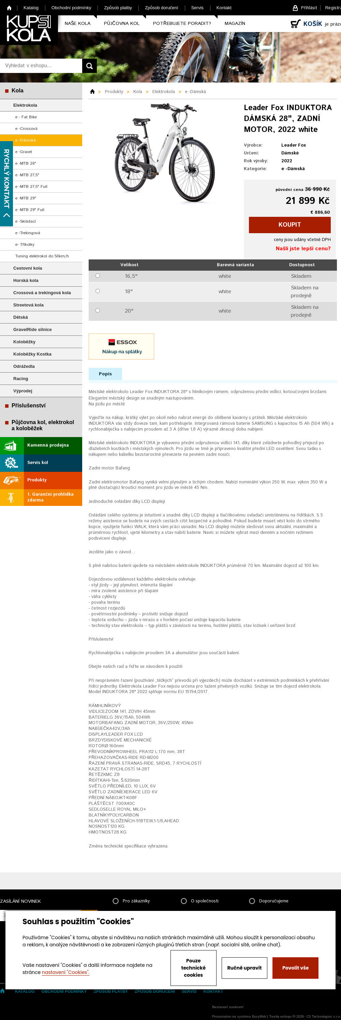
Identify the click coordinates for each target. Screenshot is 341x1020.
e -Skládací (25, 221)
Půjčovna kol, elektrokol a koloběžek (43, 425)
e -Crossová (26, 129)
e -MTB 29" (25, 198)
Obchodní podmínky (71, 7)
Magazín (235, 23)
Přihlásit (309, 8)
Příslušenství (29, 405)
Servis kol (37, 463)
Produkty (36, 480)
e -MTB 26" (25, 163)
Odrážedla (24, 366)
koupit (290, 225)
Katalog (31, 7)
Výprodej (22, 390)
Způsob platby (118, 7)
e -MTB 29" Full (29, 210)
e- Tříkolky (24, 244)
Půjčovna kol (121, 23)
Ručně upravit (244, 967)
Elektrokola (25, 105)
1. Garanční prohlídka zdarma (50, 497)
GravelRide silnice (32, 329)
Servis (197, 7)
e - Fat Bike (26, 117)
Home (9, 7)
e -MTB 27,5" (27, 175)
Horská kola (26, 280)
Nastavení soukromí (227, 1007)
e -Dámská (25, 140)
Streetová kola (28, 305)
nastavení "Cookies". (65, 972)
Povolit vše (295, 967)
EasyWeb (259, 1016)
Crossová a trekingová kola (42, 292)
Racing (20, 378)
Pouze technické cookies (193, 967)
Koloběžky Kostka (32, 354)
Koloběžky (24, 341)
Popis (105, 374)
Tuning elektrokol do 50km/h (42, 256)
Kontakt (224, 7)
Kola (18, 90)
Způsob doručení (161, 7)
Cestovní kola (27, 268)
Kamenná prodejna (48, 445)
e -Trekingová (27, 233)
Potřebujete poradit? (182, 23)
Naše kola (77, 23)
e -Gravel (23, 152)
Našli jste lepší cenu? (303, 249)
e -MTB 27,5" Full (31, 187)
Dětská (20, 317)
